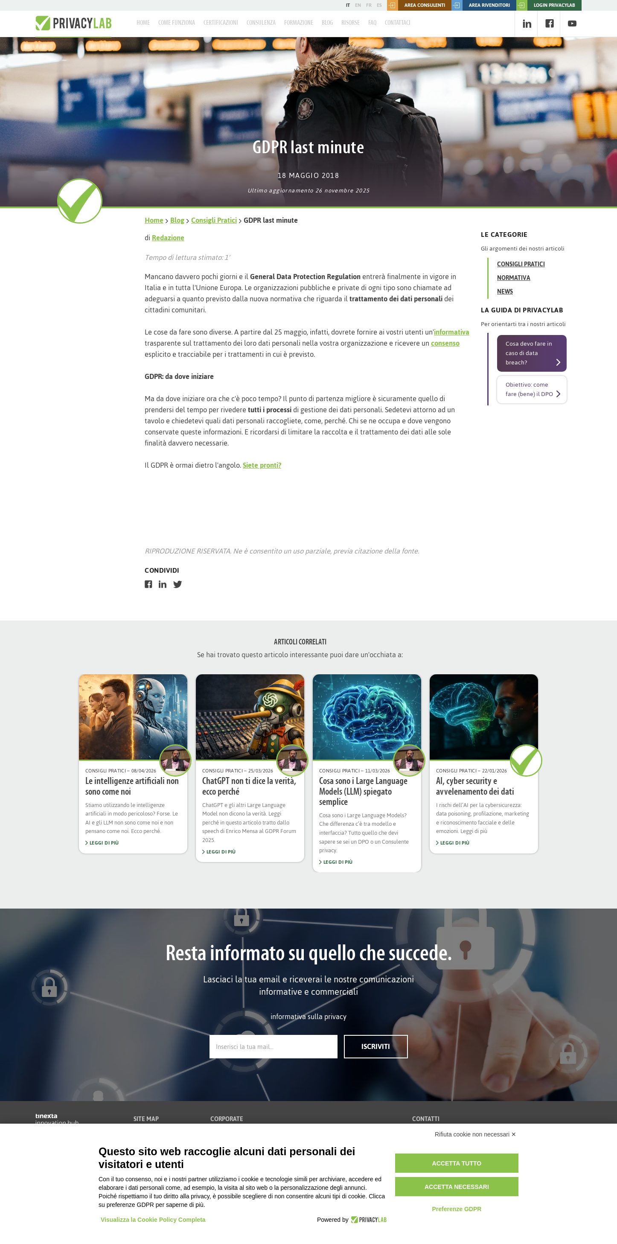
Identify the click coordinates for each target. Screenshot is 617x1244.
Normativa (513, 278)
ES (379, 5)
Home (143, 23)
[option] (133, 763)
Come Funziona (176, 23)
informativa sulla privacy (308, 1016)
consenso (445, 343)
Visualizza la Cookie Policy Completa (153, 1219)
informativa (451, 332)
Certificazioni (221, 23)
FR (369, 5)
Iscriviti (375, 1046)
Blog (327, 23)
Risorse (350, 23)
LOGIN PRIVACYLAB (545, 5)
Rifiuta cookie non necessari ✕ (475, 1134)
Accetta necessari (457, 1186)
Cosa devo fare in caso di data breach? (529, 353)
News (505, 291)
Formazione (298, 23)
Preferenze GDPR (456, 1209)
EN (358, 5)
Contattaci (397, 23)
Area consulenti (416, 5)
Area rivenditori (480, 5)
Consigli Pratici (214, 220)
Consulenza (261, 23)
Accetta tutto (457, 1163)
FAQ (372, 23)
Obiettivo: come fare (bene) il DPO (529, 389)
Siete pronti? (262, 465)
